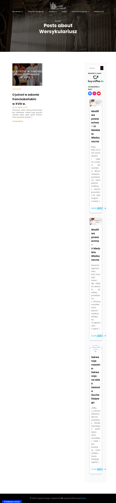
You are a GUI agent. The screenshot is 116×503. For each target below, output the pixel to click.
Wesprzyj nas (99, 11)
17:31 (25, 107)
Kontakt (58, 21)
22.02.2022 (17, 107)
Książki (64, 11)
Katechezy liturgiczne (36, 11)
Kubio (83, 498)
